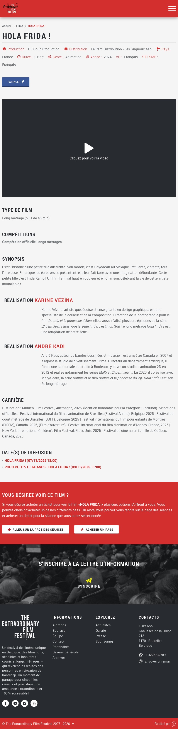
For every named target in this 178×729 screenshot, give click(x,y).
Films (20, 26)
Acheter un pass (99, 530)
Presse (101, 636)
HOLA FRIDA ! (37, 26)
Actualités (103, 625)
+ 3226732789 (155, 655)
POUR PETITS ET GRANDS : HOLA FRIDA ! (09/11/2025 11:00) (53, 467)
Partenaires (61, 646)
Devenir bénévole (65, 652)
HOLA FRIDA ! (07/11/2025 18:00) (31, 460)
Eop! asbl (59, 630)
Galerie (101, 630)
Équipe (58, 636)
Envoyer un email (158, 661)
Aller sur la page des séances (38, 530)
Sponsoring (104, 641)
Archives (59, 657)
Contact (58, 641)
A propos (59, 625)
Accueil (7, 26)
